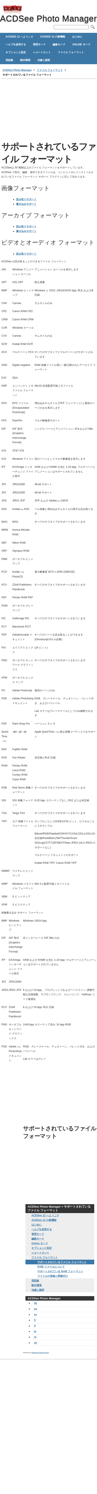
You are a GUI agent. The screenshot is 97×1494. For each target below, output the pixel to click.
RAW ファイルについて (51, 1266)
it (35, 1325)
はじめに (77, 36)
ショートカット (42, 52)
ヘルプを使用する (16, 44)
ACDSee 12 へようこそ (19, 36)
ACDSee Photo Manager (12, 9)
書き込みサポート (26, 204)
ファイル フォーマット (71, 52)
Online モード (81, 44)
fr (35, 1320)
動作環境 (25, 60)
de (35, 1303)
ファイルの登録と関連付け (52, 1276)
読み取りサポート (26, 199)
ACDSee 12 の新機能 (52, 36)
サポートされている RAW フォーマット (60, 1271)
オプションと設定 (16, 52)
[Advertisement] (40, 110)
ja (35, 1331)
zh (35, 1342)
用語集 (9, 60)
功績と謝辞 (43, 60)
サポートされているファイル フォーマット (61, 1262)
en (35, 1308)
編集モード (59, 44)
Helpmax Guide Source (40, 1353)
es (35, 1314)
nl (35, 1337)
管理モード (39, 44)
